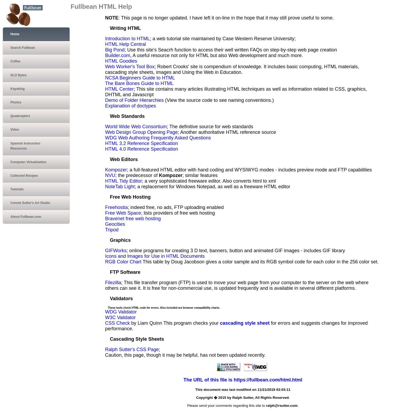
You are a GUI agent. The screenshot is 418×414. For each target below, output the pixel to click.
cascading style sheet (245, 323)
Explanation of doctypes (130, 105)
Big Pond (114, 50)
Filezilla (113, 282)
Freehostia (116, 207)
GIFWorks (116, 250)
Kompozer (116, 169)
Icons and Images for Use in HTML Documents (154, 256)
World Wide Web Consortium (136, 126)
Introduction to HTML (127, 38)
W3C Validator (120, 317)
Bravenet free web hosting (133, 218)
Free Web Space (123, 213)
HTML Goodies (121, 61)
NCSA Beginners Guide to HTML (140, 78)
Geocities (115, 224)
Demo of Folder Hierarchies (134, 100)
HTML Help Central (125, 44)
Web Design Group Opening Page (141, 132)
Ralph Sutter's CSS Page (132, 349)
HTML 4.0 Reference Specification (141, 149)
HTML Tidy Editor (123, 181)
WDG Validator (121, 312)
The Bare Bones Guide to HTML (139, 83)
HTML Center (119, 89)
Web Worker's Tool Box (130, 66)
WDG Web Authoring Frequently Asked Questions (158, 137)
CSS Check (117, 323)
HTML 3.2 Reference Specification (141, 143)
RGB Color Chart (123, 261)
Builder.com (117, 55)
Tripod (111, 229)
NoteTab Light (120, 186)
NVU (110, 175)
